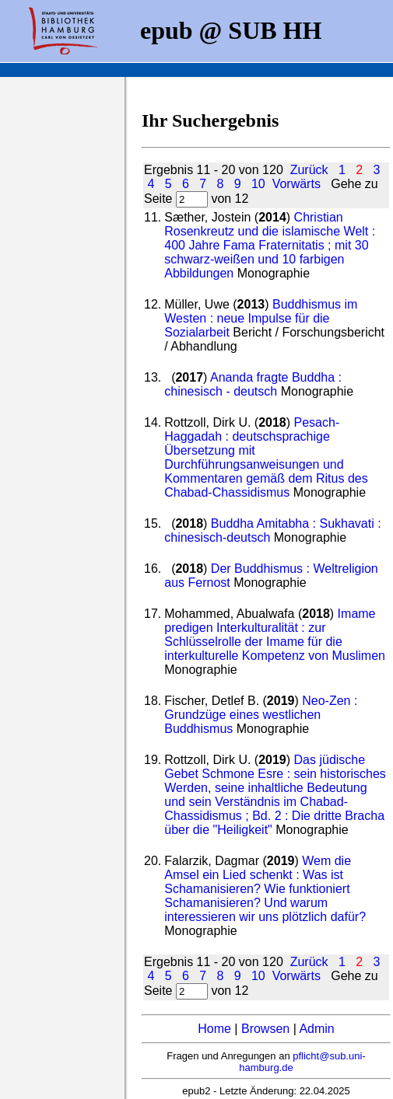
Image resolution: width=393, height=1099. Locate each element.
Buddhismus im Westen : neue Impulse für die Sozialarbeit (260, 318)
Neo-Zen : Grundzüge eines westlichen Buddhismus (260, 714)
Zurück (309, 169)
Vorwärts (296, 183)
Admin (316, 1028)
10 (258, 183)
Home (214, 1028)
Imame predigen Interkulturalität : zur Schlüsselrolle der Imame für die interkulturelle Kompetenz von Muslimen (274, 634)
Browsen (265, 1028)
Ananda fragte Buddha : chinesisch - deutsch (253, 384)
